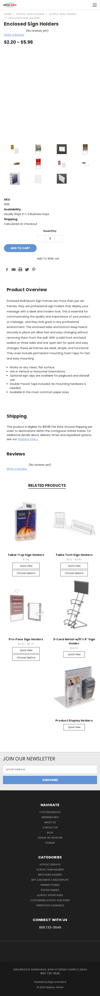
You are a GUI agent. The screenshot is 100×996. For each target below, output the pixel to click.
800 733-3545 (50, 927)
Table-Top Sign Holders (26, 555)
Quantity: (50, 231)
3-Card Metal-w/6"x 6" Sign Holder (74, 641)
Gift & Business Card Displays (50, 879)
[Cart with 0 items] (87, 4)
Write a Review (14, 35)
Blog (50, 832)
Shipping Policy (28, 439)
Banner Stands (50, 885)
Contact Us (50, 827)
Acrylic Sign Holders (50, 869)
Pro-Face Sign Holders (26, 639)
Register (57, 837)
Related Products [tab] (47, 485)
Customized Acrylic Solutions (50, 900)
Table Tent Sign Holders (74, 555)
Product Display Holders (74, 721)
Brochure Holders (50, 874)
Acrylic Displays (50, 864)
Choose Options (26, 573)
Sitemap (50, 842)
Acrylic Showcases (50, 895)
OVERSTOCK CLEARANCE (50, 905)
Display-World (54, 987)
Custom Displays (50, 812)
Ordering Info (50, 817)
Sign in (42, 837)
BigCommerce (57, 982)
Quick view (26, 565)
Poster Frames (50, 890)
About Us (50, 822)
